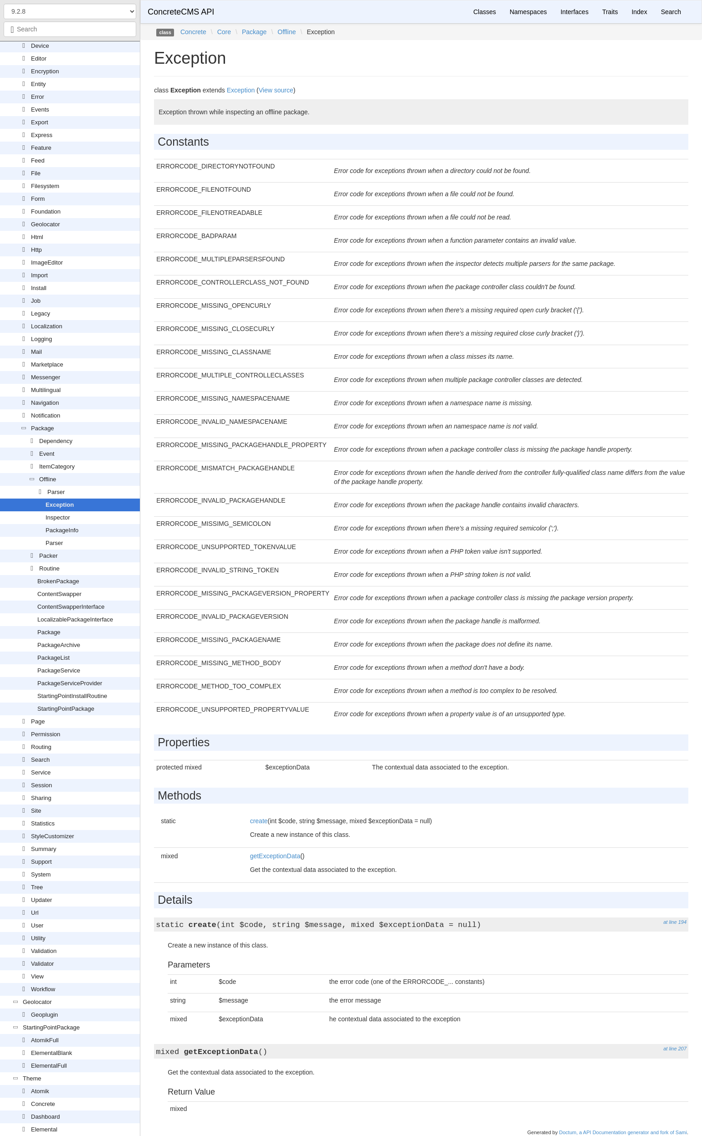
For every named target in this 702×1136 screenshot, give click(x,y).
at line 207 (675, 1048)
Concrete (43, 1103)
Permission (45, 734)
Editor (38, 58)
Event (46, 453)
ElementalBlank (51, 1052)
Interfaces (574, 11)
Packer (48, 555)
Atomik (40, 1091)
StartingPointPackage (65, 708)
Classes (484, 11)
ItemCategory (57, 466)
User (37, 925)
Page (38, 721)
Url (35, 912)
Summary (43, 849)
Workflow (43, 989)
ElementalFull (49, 1065)
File (36, 173)
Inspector (58, 517)
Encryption (45, 71)
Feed (38, 160)
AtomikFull (45, 1040)
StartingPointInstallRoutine (72, 696)
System (41, 874)
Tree (37, 887)
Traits (610, 11)
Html (37, 237)
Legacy (40, 313)
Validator (42, 963)
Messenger (45, 377)
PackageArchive (58, 645)
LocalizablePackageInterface (75, 619)
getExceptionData (275, 856)
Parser (56, 492)
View (37, 976)
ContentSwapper (59, 594)
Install (38, 288)
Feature (41, 147)
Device (40, 45)
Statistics (43, 823)
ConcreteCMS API (181, 11)
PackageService (58, 670)
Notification (45, 415)
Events (40, 109)
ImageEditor (47, 262)
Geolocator (45, 224)
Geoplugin (44, 1014)
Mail (36, 351)
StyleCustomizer (52, 836)
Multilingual (46, 390)
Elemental (44, 1129)
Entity (38, 84)
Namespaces (528, 11)
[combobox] (70, 29)
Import (39, 275)
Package (42, 428)
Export (39, 122)
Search (40, 759)
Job (36, 300)
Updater (41, 900)
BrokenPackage (58, 581)
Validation (43, 951)
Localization (46, 326)
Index (639, 11)
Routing (41, 747)
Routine (49, 568)
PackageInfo (62, 530)
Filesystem (45, 186)
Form (38, 198)
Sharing (41, 798)
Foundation (46, 211)
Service (41, 772)
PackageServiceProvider (69, 683)
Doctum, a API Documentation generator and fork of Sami (623, 1132)
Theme (32, 1078)
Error (37, 96)
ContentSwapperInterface (70, 606)
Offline (47, 479)
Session (41, 785)
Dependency (55, 441)
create (259, 821)
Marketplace (47, 364)
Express (41, 135)
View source (276, 90)
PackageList (53, 657)
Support (41, 861)
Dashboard (45, 1116)
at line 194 (675, 922)
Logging (41, 339)
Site (36, 810)
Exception (60, 504)
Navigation (45, 402)
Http (36, 249)
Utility (38, 938)
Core (224, 32)
